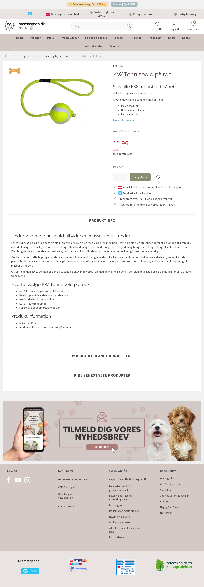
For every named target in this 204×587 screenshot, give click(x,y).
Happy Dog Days (169, 507)
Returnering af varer (119, 516)
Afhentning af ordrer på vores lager (124, 529)
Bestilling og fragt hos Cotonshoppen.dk (121, 497)
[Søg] (129, 27)
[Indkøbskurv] (193, 24)
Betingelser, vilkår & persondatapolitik (119, 488)
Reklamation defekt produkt (124, 511)
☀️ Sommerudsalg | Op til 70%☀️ (86, 5)
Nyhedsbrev (166, 513)
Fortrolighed (116, 505)
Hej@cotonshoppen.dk (72, 479)
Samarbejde (166, 490)
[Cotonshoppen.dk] (25, 27)
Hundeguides (167, 478)
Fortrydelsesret (117, 537)
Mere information (123, 121)
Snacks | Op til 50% (125, 5)
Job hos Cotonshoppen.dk (174, 496)
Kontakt (164, 501)
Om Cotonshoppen (170, 484)
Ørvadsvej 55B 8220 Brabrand (66, 496)
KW (121, 67)
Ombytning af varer (119, 522)
